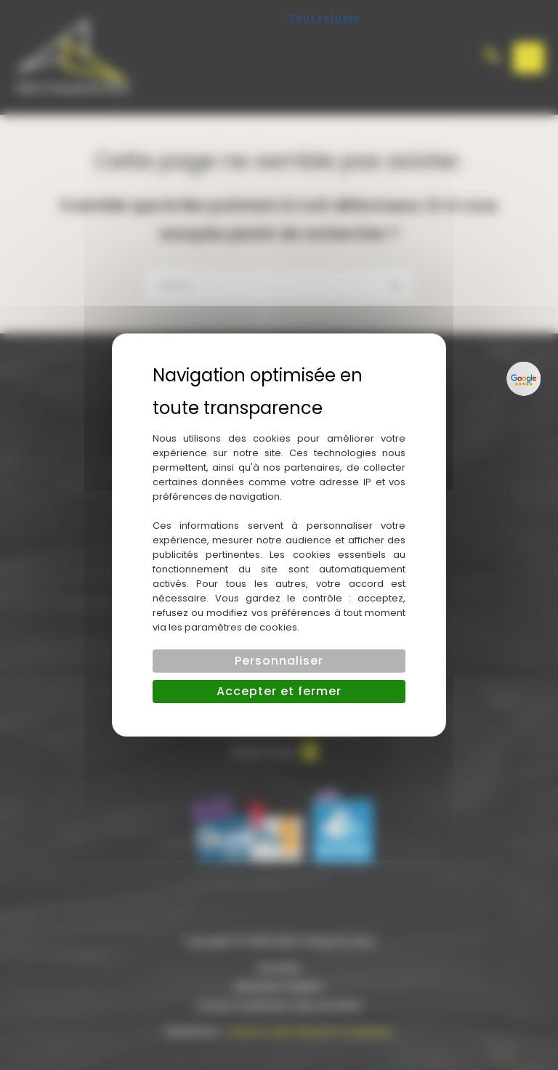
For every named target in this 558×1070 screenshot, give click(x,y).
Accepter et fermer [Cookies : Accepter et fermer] (279, 691)
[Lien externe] (524, 378)
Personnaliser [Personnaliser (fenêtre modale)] (279, 660)
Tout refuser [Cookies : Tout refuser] (324, 18)
